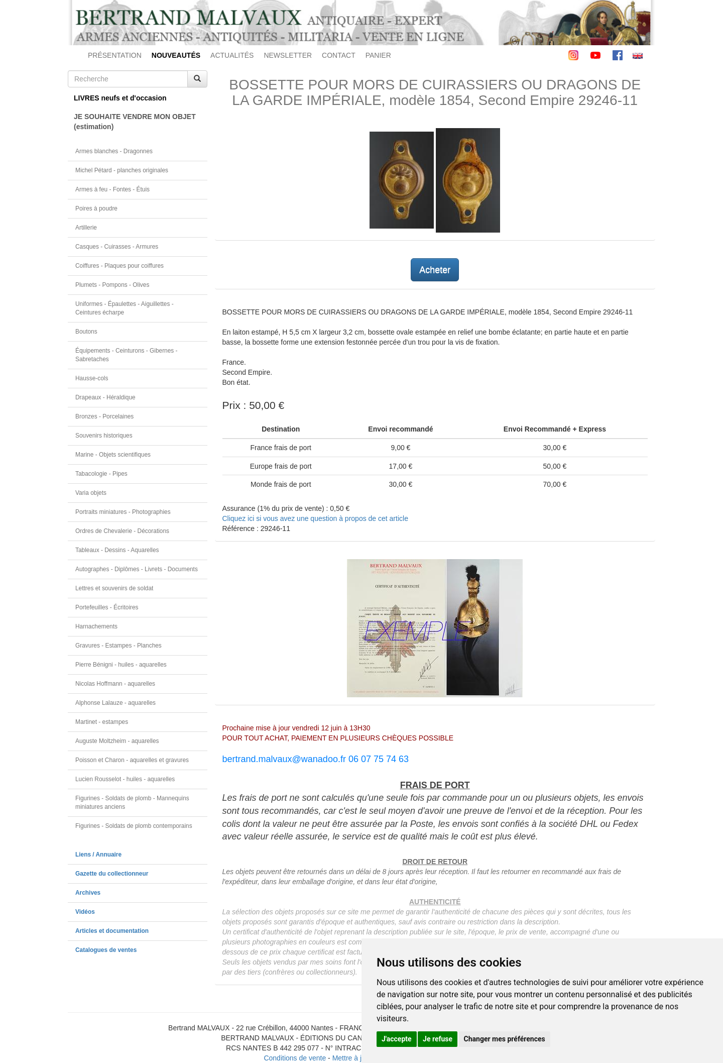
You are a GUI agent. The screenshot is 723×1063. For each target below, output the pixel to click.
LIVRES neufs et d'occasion (120, 98)
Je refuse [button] (437, 1039)
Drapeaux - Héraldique (105, 397)
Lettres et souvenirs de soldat (114, 588)
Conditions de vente (295, 1058)
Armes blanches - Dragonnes (114, 151)
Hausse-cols (91, 378)
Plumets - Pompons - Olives (112, 284)
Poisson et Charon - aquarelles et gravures (132, 760)
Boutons (86, 331)
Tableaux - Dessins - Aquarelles (117, 550)
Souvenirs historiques (104, 435)
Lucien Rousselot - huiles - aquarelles (125, 779)
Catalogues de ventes (106, 949)
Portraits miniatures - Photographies (123, 511)
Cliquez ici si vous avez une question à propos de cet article (315, 518)
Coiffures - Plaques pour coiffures (119, 265)
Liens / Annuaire (98, 854)
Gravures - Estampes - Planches (118, 645)
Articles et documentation (112, 930)
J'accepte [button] (397, 1039)
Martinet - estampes (101, 721)
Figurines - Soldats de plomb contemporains (133, 825)
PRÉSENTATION (115, 55)
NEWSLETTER (288, 55)
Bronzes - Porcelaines (104, 416)
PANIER (378, 55)
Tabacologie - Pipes (101, 473)
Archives (87, 892)
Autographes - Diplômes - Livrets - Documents (136, 569)
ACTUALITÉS (232, 55)
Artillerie (86, 227)
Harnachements (96, 626)
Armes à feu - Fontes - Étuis (112, 189)
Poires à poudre (96, 208)
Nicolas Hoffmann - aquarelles (115, 683)
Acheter (434, 270)
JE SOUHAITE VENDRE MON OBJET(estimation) (135, 122)
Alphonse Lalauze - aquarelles (115, 702)
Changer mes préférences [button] (504, 1039)
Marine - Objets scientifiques (113, 454)
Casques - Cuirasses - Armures (116, 246)
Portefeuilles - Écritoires (107, 607)
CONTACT (338, 55)
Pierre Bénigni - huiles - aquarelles (121, 664)
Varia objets (90, 492)
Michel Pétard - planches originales (121, 170)
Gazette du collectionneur (111, 873)
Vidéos (85, 911)
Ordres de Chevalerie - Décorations (122, 531)
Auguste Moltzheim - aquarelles (117, 741)
